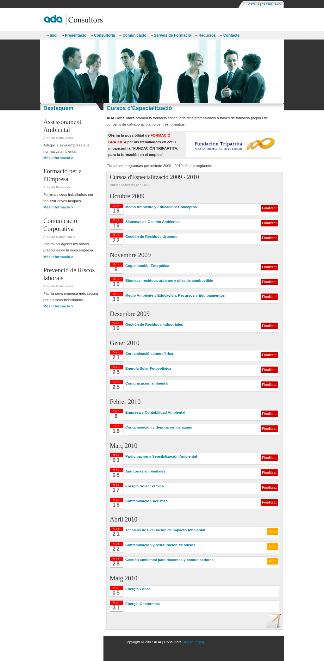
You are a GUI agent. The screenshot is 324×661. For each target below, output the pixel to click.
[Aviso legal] (193, 642)
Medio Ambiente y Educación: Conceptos (161, 207)
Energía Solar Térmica (144, 486)
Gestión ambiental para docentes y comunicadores (169, 560)
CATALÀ (253, 4)
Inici (52, 35)
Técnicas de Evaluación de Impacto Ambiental (165, 530)
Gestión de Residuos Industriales (154, 324)
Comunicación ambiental (146, 383)
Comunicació (132, 35)
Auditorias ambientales (145, 471)
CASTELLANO (271, 4)
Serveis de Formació (171, 35)
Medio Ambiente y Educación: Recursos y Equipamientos (175, 295)
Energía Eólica (137, 589)
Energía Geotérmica (142, 604)
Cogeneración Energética (147, 266)
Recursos (205, 35)
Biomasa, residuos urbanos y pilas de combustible (169, 280)
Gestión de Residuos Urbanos (151, 236)
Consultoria (102, 35)
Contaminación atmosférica (149, 353)
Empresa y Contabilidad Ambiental (155, 412)
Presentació (74, 35)
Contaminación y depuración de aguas (158, 427)
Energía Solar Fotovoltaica (148, 368)
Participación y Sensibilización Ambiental (161, 456)
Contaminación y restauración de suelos (160, 545)
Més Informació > (58, 158)
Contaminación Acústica (146, 501)
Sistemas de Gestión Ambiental (152, 222)
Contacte (230, 35)
